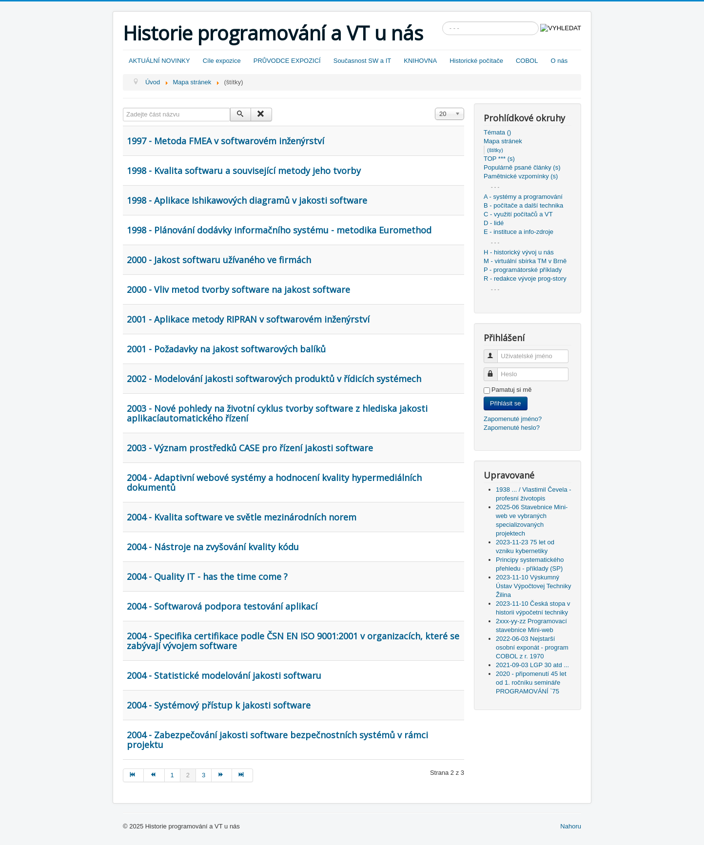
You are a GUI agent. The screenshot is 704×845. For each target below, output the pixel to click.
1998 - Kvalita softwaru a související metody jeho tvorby (244, 170)
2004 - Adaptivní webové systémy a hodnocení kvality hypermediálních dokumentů (274, 482)
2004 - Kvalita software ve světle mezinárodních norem (241, 517)
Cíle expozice (222, 60)
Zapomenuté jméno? (513, 418)
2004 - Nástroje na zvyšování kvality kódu (213, 547)
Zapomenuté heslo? (512, 427)
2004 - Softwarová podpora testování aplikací (222, 606)
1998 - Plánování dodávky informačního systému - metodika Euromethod (279, 230)
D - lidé (494, 223)
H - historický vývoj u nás (519, 252)
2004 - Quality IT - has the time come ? (207, 576)
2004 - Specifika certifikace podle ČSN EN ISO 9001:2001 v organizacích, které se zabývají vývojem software (293, 641)
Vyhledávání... (442, 21)
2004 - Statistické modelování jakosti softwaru (224, 675)
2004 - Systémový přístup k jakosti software (219, 705)
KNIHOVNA (420, 60)
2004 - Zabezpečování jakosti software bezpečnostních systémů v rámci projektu (277, 739)
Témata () (497, 132)
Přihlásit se (505, 403)
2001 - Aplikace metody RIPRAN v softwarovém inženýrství (248, 319)
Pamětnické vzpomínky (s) (521, 176)
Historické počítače (476, 60)
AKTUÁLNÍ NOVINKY (159, 60)
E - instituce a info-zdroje (518, 231)
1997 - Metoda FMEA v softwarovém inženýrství (225, 141)
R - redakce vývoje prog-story (525, 278)
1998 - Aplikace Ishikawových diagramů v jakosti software (247, 200)
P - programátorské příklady (523, 269)
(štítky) (495, 150)
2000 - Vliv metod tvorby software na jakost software (238, 289)
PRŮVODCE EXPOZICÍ (287, 60)
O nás (558, 60)
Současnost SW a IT (362, 60)
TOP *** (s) (499, 158)
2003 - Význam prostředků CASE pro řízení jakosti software (250, 448)
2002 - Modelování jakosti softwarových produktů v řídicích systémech (274, 378)
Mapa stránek (503, 141)
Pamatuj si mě (511, 389)
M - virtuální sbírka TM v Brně (525, 261)
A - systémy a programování (523, 196)
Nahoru (570, 826)
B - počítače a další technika (523, 205)
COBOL (527, 60)
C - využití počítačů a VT (518, 214)
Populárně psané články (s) (522, 167)
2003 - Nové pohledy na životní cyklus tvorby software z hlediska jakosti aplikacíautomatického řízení (277, 413)
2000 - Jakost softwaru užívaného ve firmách (219, 260)
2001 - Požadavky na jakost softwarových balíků (226, 349)
